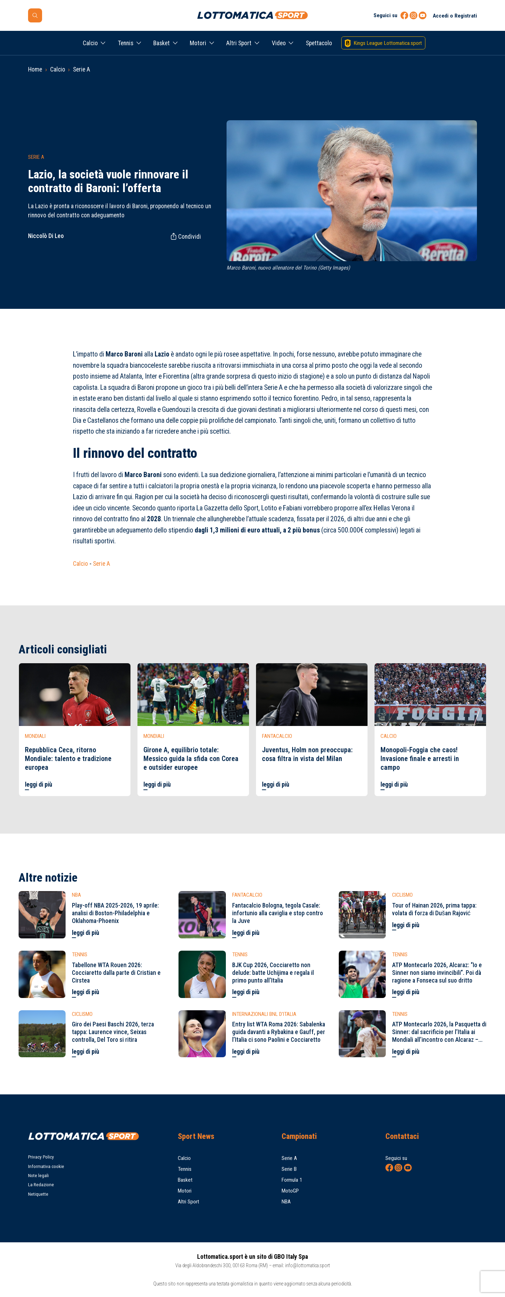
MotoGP (290, 1191)
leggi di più (38, 784)
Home (35, 69)
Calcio (90, 43)
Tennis (125, 43)
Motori (198, 43)
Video (279, 43)
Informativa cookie (46, 1166)
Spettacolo (319, 43)
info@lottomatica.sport (307, 1265)
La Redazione (41, 1184)
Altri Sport (238, 43)
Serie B (289, 1169)
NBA (286, 1201)
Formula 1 (292, 1180)
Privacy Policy (41, 1157)
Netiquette (38, 1194)
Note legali (38, 1175)
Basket (161, 43)
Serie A (81, 69)
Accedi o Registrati (455, 16)
